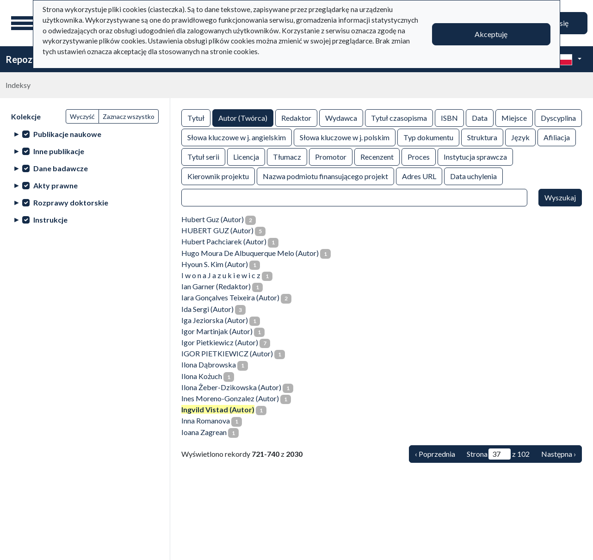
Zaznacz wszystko (128, 116)
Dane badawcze (60, 168)
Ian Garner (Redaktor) (216, 286)
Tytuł (195, 117)
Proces (419, 156)
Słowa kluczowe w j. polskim (344, 137)
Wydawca (341, 117)
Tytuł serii (203, 156)
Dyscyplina (558, 117)
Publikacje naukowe (67, 134)
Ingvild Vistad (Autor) (217, 409)
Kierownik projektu (218, 175)
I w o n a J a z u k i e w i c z (220, 275)
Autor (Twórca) (242, 117)
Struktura (482, 137)
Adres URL (419, 175)
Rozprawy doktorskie (70, 202)
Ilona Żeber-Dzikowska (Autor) (231, 387)
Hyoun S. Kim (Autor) (214, 264)
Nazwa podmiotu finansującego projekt (325, 175)
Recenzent (377, 156)
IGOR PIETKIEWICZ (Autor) (227, 353)
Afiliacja (557, 137)
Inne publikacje (58, 151)
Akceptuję (491, 34)
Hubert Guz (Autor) (212, 219)
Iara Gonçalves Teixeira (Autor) (230, 297)
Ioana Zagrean (204, 432)
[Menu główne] (23, 23)
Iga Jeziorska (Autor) (214, 320)
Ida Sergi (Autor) (207, 309)
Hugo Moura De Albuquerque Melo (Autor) (250, 253)
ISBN (449, 117)
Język (520, 137)
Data (480, 117)
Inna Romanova (205, 420)
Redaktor (296, 117)
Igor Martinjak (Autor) (217, 331)
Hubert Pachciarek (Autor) (223, 241)
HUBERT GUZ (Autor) (217, 230)
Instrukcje (50, 219)
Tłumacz (287, 156)
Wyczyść (82, 116)
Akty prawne (55, 185)
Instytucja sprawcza (475, 156)
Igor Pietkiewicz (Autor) (219, 342)
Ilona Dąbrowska (208, 364)
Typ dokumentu (428, 137)
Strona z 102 (498, 454)
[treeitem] (85, 134)
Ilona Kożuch (201, 376)
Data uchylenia (473, 175)
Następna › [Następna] (558, 453)
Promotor (330, 156)
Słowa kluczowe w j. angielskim (236, 137)
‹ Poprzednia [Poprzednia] (435, 453)
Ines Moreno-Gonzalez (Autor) (230, 398)
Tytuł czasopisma (399, 117)
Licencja (246, 156)
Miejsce (514, 117)
